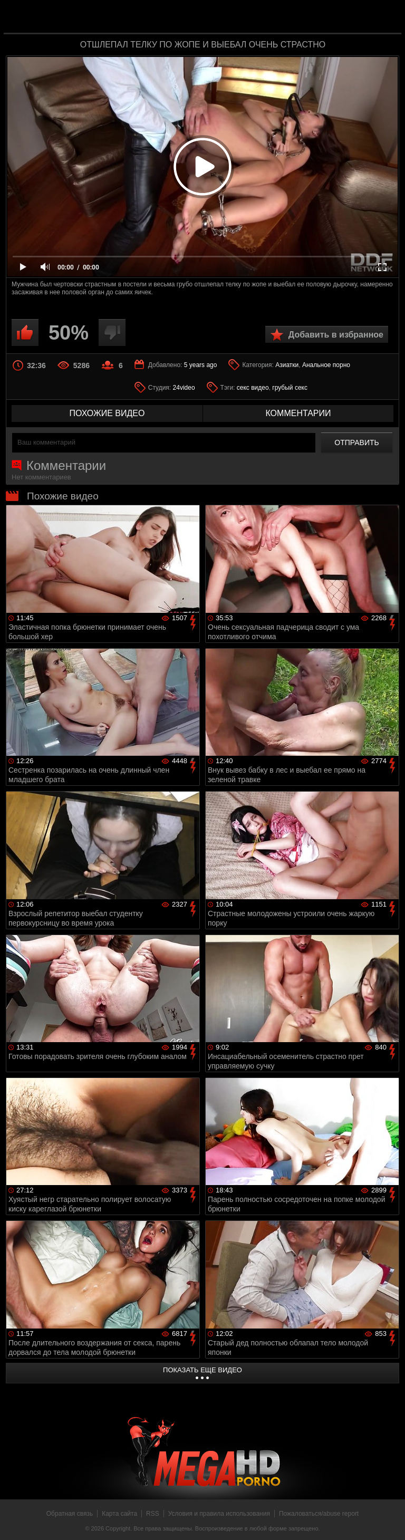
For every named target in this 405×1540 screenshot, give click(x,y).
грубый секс (289, 387)
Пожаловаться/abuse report (319, 1513)
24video (184, 387)
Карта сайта (119, 1513)
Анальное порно (326, 365)
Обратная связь (69, 1513)
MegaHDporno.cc (224, 17)
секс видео (253, 387)
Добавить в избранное (335, 334)
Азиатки (286, 365)
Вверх (389, 1520)
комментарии (298, 413)
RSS (152, 1513)
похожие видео (107, 413)
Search (386, 17)
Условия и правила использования (219, 1513)
